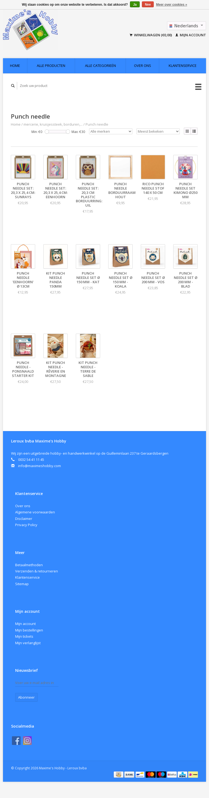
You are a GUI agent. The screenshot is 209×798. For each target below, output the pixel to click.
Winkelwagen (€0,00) (151, 34)
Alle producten (51, 65)
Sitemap (22, 583)
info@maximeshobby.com (39, 465)
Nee (148, 4)
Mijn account (190, 34)
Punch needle (97, 124)
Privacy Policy (26, 524)
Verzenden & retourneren (36, 571)
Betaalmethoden (29, 564)
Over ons (142, 65)
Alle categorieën (100, 65)
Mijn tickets (24, 636)
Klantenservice (183, 65)
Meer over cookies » (171, 4)
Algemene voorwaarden (35, 512)
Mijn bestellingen (29, 630)
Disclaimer (23, 518)
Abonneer (26, 697)
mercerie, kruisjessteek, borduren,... (53, 124)
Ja (134, 4)
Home (15, 65)
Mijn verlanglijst (28, 642)
